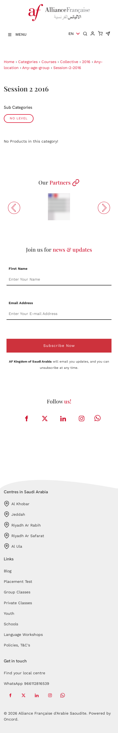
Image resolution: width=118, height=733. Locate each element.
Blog (7, 571)
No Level (19, 118)
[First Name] (59, 279)
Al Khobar (17, 504)
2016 (86, 62)
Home (9, 62)
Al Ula (13, 546)
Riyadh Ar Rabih (22, 525)
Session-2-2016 (67, 67)
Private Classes (18, 603)
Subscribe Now (59, 345)
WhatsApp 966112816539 (26, 683)
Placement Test (18, 581)
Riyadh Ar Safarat (24, 535)
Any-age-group (36, 67)
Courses (48, 62)
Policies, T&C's (17, 645)
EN (71, 34)
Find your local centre (24, 673)
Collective (69, 62)
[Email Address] (59, 314)
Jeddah (14, 514)
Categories (28, 62)
